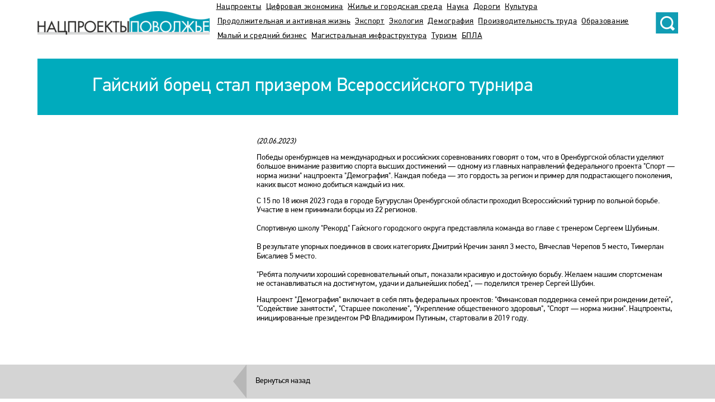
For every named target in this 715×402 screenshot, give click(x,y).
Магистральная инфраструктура (369, 36)
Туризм (444, 36)
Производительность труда (527, 21)
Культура (521, 7)
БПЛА (472, 36)
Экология (406, 21)
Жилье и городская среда (395, 7)
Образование (605, 21)
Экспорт (370, 21)
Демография (450, 21)
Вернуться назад (282, 381)
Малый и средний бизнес (262, 36)
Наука (458, 7)
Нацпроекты (239, 7)
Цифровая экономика (305, 7)
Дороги (486, 7)
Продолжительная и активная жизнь (284, 21)
